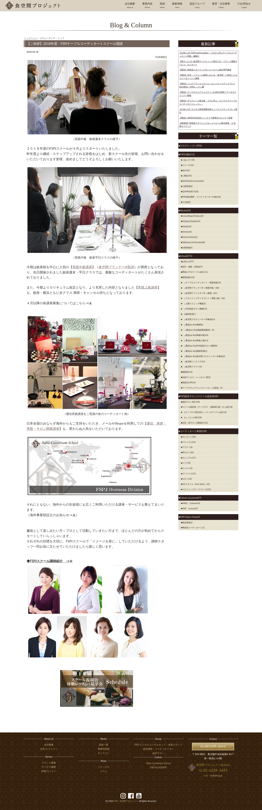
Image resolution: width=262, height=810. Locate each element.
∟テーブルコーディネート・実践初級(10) (201, 282)
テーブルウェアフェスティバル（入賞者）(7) (202, 388)
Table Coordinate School (158, 763)
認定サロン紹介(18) (191, 402)
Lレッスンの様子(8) (191, 417)
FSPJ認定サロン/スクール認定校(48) (199, 396)
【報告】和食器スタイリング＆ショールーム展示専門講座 (205, 69)
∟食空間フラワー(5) (192, 366)
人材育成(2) (187, 186)
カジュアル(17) (189, 457)
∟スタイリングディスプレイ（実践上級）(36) (203, 298)
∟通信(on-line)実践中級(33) (195, 335)
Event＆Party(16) (189, 237)
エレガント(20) (189, 436)
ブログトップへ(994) (191, 145)
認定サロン (158, 753)
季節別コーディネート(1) (193, 527)
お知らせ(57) (188, 261)
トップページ (30, 38)
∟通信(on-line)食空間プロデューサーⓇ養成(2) (203, 356)
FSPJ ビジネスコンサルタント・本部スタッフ (158, 744)
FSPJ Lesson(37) (190, 508)
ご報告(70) (187, 175)
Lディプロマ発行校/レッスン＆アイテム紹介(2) (204, 412)
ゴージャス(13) (189, 473)
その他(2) (186, 202)
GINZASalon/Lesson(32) (193, 181)
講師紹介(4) (187, 372)
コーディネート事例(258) (193, 431)
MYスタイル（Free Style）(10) (196, 484)
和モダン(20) (188, 452)
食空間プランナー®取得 (116, 267)
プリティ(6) (187, 447)
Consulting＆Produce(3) (192, 216)
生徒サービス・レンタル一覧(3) (196, 377)
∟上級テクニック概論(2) (194, 303)
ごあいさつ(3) (188, 160)
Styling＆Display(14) (191, 221)
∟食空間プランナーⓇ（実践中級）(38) (200, 288)
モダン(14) (187, 479)
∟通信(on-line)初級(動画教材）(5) (198, 330)
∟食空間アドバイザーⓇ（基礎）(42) (199, 293)
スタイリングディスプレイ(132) (196, 489)
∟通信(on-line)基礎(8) (192, 324)
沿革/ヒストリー (49, 748)
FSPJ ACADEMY (158, 767)
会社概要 (48, 744)
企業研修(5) (187, 247)
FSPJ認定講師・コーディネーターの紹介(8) (201, 197)
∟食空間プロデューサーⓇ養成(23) (198, 319)
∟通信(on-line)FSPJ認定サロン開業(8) (199, 345)
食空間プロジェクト (126, 801)
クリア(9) (186, 463)
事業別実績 (104, 748)
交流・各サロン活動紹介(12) (195, 422)
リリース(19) (188, 165)
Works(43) (185, 210)
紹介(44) (186, 170)
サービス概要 (49, 766)
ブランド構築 (49, 762)
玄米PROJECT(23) (190, 191)
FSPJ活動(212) (187, 154)
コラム (103, 771)
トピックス (104, 766)
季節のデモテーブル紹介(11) (195, 272)
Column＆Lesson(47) (190, 497)
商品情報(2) (187, 522)
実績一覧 (103, 744)
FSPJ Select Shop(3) (190, 516)
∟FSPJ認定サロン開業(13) (194, 309)
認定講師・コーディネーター (158, 748)
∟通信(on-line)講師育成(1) (194, 351)
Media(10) (186, 226)
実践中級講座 (82, 267)
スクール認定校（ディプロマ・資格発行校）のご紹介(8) (207, 407)
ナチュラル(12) (189, 442)
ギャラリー (104, 753)
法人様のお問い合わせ (213, 746)
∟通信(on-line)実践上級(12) (195, 340)
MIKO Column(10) (191, 503)
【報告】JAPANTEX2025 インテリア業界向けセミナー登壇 (206, 118)
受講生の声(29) (189, 382)
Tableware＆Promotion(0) (193, 242)
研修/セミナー (49, 771)
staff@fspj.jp (216, 775)
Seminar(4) (187, 231)
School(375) (186, 256)
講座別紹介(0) (188, 277)
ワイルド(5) (187, 468)
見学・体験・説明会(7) (192, 266)
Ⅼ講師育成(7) (188, 314)
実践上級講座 (148, 287)
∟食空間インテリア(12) (193, 361)
